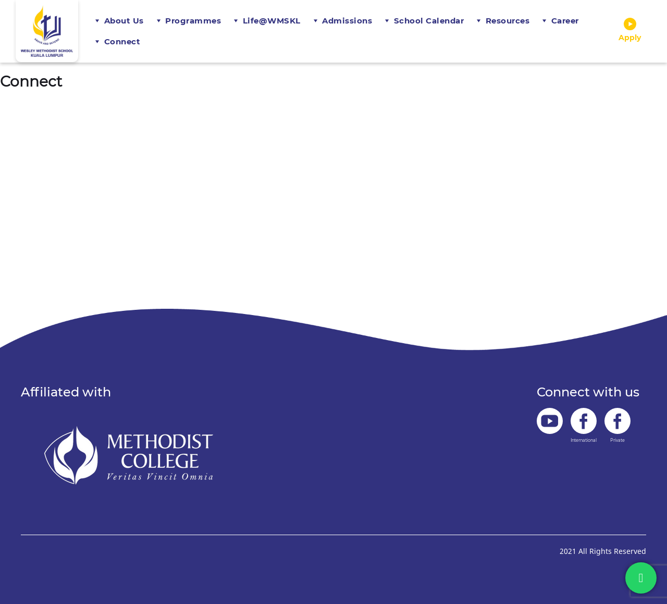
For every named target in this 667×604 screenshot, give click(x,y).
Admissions (347, 21)
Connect (122, 41)
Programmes (193, 21)
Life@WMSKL (272, 21)
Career (565, 21)
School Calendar (429, 21)
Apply (630, 30)
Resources (508, 21)
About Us (124, 21)
